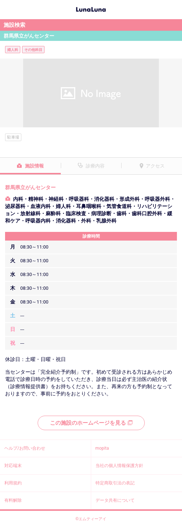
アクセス (155, 166)
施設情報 (34, 166)
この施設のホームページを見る (91, 423)
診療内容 (95, 166)
